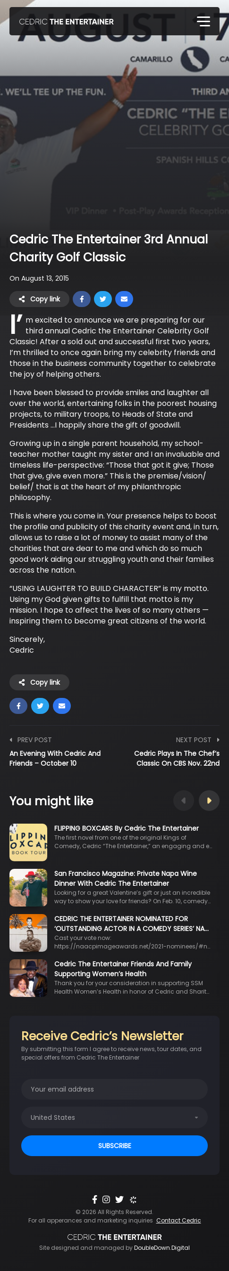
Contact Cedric (178, 1220)
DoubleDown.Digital (162, 1248)
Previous (183, 800)
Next (209, 800)
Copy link (39, 299)
